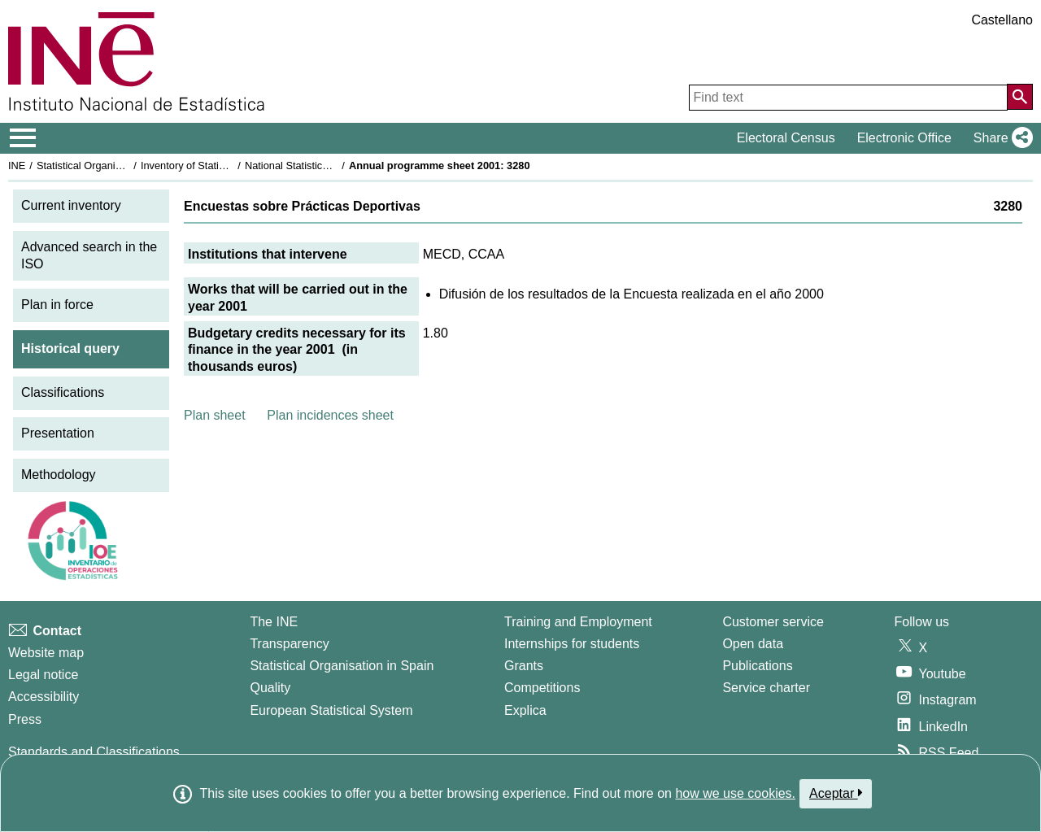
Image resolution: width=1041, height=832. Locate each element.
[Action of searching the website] (1020, 97)
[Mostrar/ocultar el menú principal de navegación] (23, 138)
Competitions (542, 688)
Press (24, 719)
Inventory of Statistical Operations (218, 165)
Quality (270, 688)
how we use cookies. (735, 793)
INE (16, 165)
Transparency (289, 644)
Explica (525, 710)
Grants (523, 666)
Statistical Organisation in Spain (110, 165)
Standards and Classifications (94, 752)
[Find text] (848, 98)
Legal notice (43, 675)
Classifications (62, 392)
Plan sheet (215, 415)
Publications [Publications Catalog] (757, 666)
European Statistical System (331, 710)
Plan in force (57, 304)
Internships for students (571, 644)
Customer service (772, 622)
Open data (752, 644)
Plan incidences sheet (330, 415)
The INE (274, 622)
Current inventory (71, 205)
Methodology (58, 474)
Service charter (766, 688)
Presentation (57, 433)
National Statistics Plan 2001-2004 (324, 165)
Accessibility (43, 696)
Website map (46, 653)
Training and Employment (578, 622)
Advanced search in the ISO (89, 255)
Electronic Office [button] (904, 138)
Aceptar (835, 793)
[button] (1000, 138)
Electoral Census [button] (786, 138)
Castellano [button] (1002, 20)
